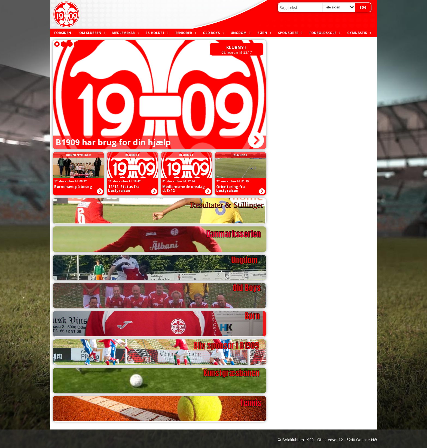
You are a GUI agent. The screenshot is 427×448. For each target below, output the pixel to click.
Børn (263, 32)
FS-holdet (156, 32)
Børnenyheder (78, 155)
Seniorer (185, 32)
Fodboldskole (324, 32)
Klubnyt (236, 47)
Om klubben (91, 32)
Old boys (212, 32)
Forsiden (62, 32)
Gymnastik (358, 32)
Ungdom (240, 32)
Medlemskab (125, 32)
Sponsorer (289, 32)
